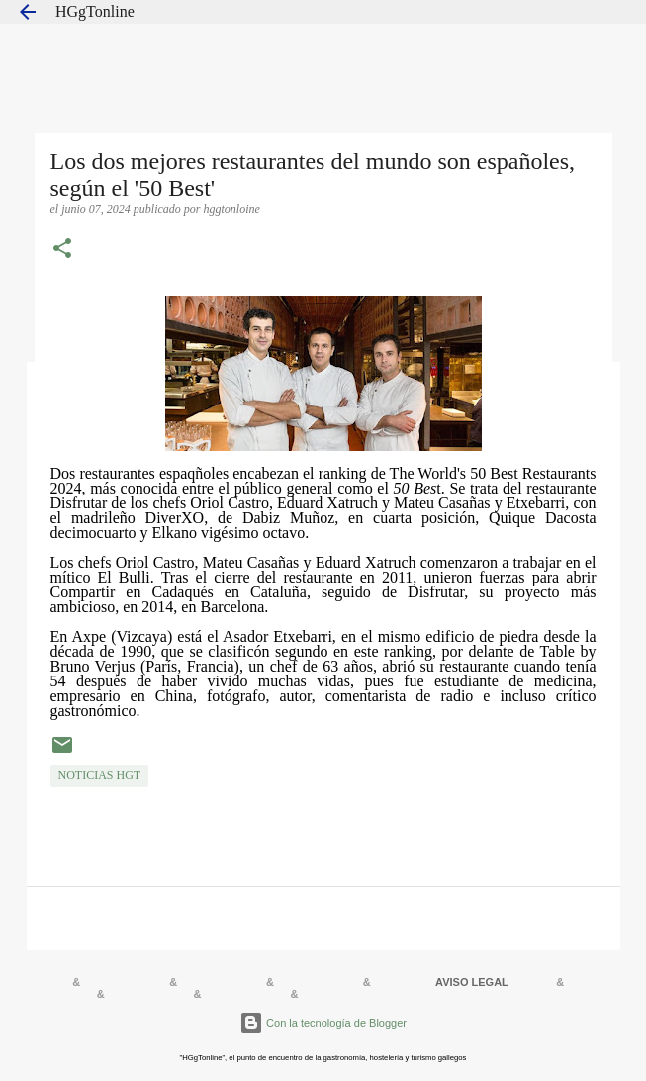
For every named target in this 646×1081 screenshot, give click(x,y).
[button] (62, 250)
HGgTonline (95, 11)
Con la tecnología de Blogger (323, 1023)
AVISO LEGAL (471, 982)
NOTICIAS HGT (99, 775)
